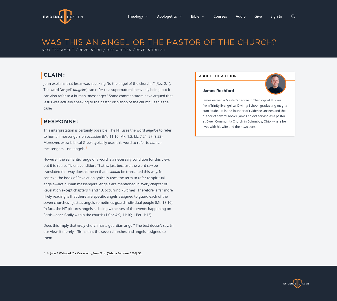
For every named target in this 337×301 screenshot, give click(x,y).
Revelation (90, 50)
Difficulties (119, 50)
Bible (195, 16)
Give (258, 16)
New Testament (58, 50)
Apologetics (167, 16)
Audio (241, 16)
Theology (135, 16)
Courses (220, 16)
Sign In (276, 16)
